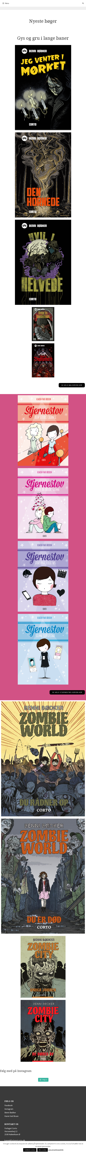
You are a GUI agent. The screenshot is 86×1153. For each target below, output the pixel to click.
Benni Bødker (10, 1112)
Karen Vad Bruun (11, 1116)
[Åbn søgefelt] (83, 3)
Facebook (8, 1105)
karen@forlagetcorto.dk (14, 1140)
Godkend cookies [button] (30, 1150)
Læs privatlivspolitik (55, 1150)
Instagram (8, 1109)
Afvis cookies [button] (42, 1150)
